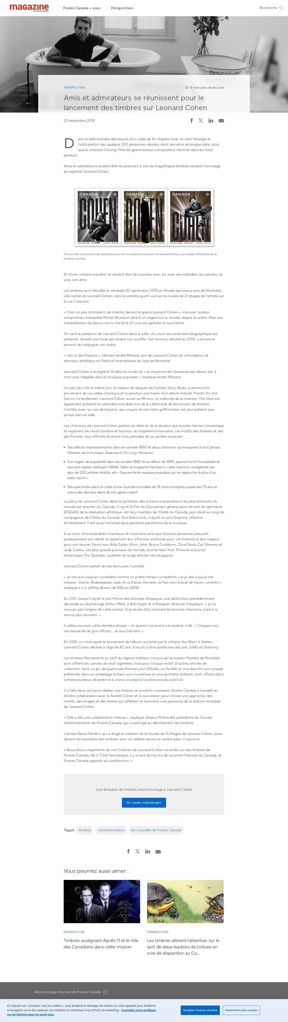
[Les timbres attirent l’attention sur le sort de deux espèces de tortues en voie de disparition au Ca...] (185, 902)
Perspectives (122, 8)
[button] (192, 120)
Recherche (271, 8)
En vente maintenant (144, 802)
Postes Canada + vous (81, 8)
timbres (85, 830)
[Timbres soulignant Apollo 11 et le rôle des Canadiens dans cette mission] (102, 902)
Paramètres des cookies (241, 1010)
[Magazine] (29, 8)
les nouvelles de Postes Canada (156, 830)
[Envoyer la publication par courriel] (221, 120)
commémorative (111, 830)
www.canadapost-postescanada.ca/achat (149, 680)
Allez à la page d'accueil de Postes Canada (68, 992)
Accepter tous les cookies (200, 1010)
